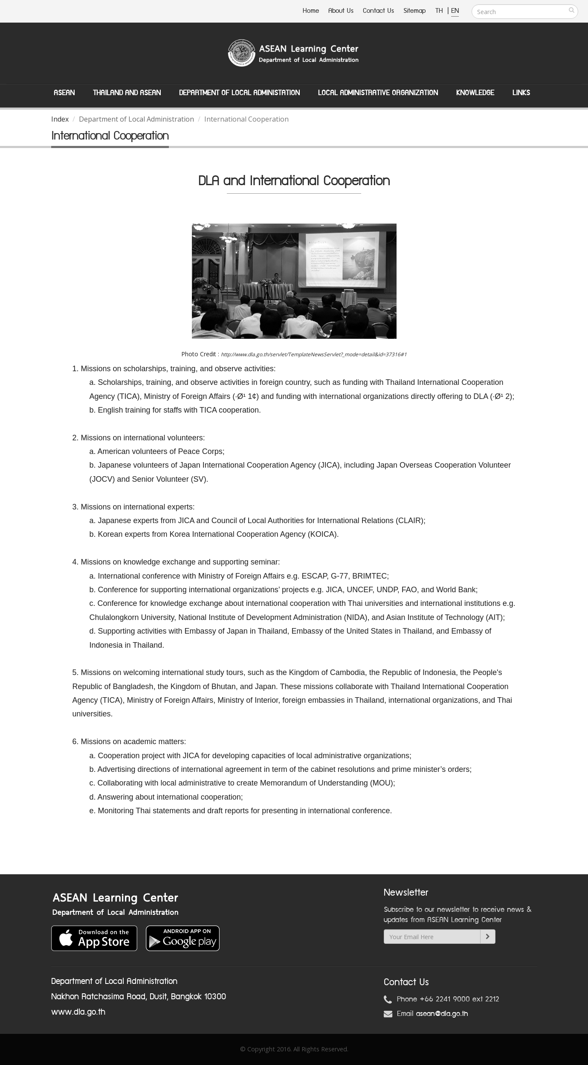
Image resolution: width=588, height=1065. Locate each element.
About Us (340, 11)
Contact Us (378, 11)
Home (311, 11)
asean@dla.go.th (442, 1013)
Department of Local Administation (239, 93)
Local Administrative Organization (378, 93)
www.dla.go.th (78, 1012)
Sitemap (414, 11)
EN (455, 11)
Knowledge (475, 93)
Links (521, 93)
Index (60, 119)
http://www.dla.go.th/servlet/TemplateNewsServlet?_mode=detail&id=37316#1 (314, 354)
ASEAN (64, 93)
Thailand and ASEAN (127, 93)
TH (440, 11)
